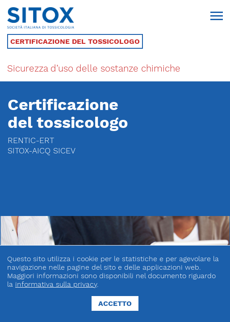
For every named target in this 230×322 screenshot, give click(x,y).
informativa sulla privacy (56, 284)
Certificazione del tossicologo (75, 41)
